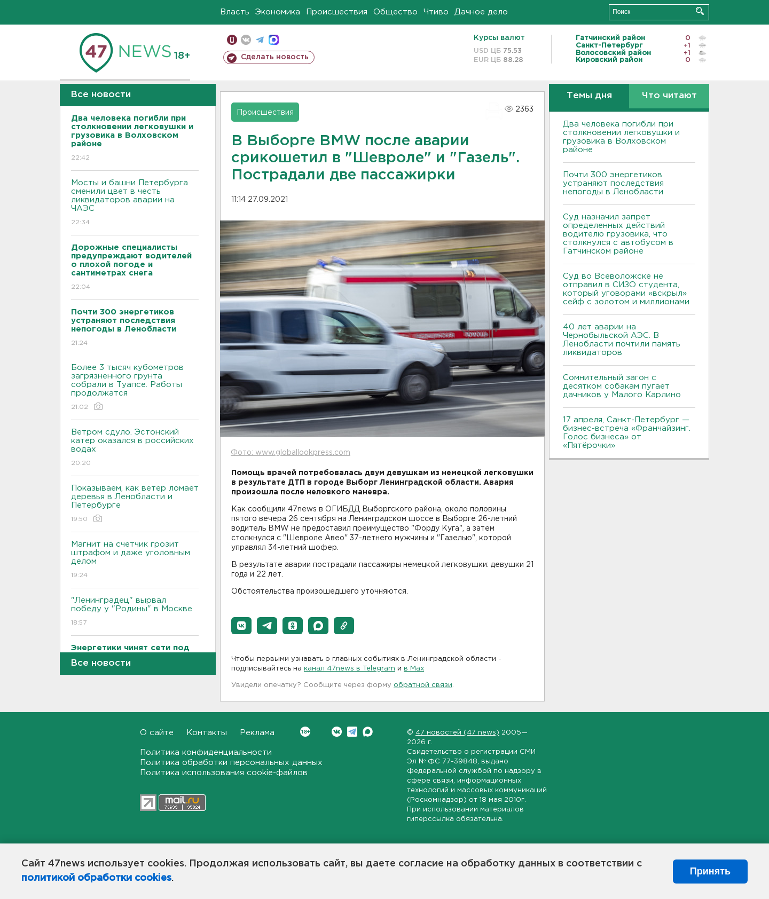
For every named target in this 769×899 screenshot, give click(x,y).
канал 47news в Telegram (349, 669)
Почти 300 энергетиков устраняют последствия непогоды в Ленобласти (613, 183)
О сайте (157, 732)
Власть (234, 12)
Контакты (206, 732)
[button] (241, 625)
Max (368, 732)
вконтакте (246, 40)
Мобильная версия (232, 40)
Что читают (669, 96)
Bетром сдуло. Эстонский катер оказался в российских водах (135, 448)
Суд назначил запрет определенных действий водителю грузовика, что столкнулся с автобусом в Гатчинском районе (618, 234)
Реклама (257, 732)
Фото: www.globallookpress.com (290, 452)
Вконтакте (305, 732)
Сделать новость (275, 57)
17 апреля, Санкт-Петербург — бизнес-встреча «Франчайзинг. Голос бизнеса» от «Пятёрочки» (626, 432)
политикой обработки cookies (96, 878)
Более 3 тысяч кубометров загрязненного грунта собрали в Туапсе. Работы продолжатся (135, 388)
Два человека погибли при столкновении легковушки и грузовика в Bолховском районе (621, 137)
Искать (700, 11)
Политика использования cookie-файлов (224, 772)
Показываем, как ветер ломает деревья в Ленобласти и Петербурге (135, 504)
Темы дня (589, 96)
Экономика (277, 12)
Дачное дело (481, 12)
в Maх (414, 669)
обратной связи (423, 685)
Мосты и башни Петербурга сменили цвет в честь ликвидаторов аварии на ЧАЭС (135, 203)
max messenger (274, 40)
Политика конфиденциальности (206, 752)
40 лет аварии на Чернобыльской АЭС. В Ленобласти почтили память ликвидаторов (621, 340)
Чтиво (436, 12)
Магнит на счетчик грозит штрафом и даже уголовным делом (135, 560)
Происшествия (336, 12)
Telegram (352, 732)
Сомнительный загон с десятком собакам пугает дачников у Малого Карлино (622, 386)
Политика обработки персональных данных (231, 762)
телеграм (260, 40)
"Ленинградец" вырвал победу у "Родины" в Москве (135, 612)
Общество (395, 12)
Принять (710, 871)
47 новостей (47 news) (457, 733)
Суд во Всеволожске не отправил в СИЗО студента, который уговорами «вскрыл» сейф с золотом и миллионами (626, 289)
